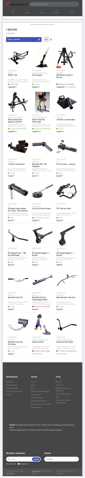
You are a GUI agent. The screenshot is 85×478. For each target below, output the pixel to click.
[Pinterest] (51, 368)
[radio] (46, 39)
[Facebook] (34, 368)
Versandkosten (10, 473)
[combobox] (54, 4)
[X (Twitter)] (39, 368)
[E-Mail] (19, 459)
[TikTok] (45, 368)
